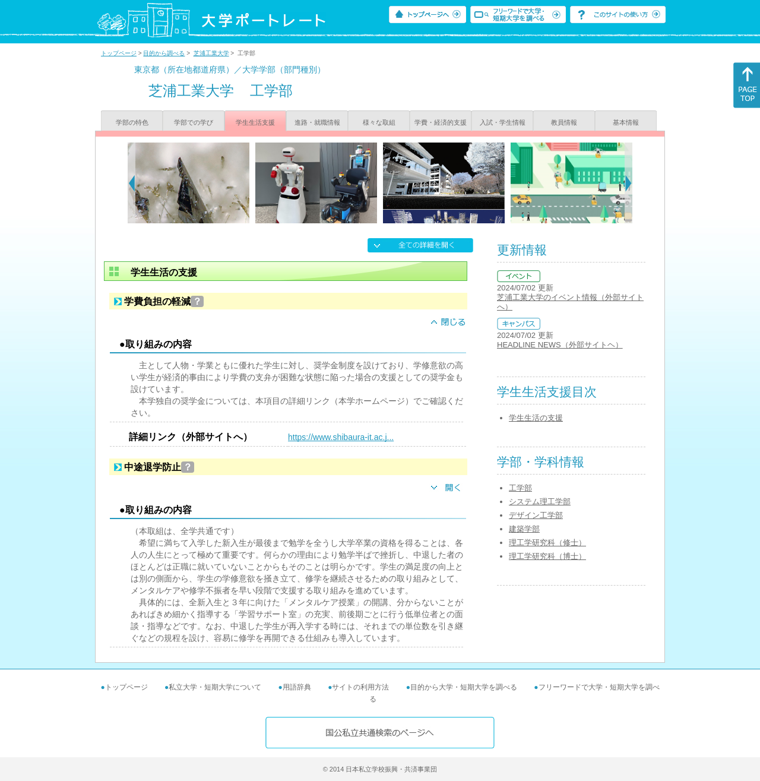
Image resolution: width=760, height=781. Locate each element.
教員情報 (564, 122)
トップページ (119, 53)
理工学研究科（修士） (547, 542)
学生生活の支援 (536, 417)
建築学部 (524, 528)
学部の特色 (132, 122)
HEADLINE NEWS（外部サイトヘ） (560, 344)
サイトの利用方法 (360, 687)
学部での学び (193, 122)
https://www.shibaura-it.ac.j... (341, 437)
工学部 (520, 487)
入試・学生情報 (502, 122)
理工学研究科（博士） (547, 556)
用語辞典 (297, 687)
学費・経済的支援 (440, 122)
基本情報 (626, 122)
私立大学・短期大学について (215, 687)
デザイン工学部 (536, 515)
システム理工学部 (540, 501)
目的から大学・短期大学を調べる (463, 687)
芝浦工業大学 (211, 53)
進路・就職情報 (317, 122)
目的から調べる (164, 53)
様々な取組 (379, 122)
